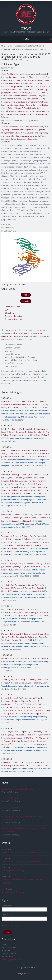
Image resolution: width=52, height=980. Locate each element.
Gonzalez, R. (6, 658)
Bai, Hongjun (6, 77)
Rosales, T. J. (6, 612)
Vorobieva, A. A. (40, 744)
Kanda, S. (17, 542)
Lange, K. (22, 563)
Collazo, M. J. (33, 637)
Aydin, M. (31, 698)
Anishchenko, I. (33, 734)
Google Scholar (9, 284)
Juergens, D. (10, 734)
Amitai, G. (18, 566)
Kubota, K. (5, 548)
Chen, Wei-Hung (8, 74)
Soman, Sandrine (8, 89)
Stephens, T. (36, 404)
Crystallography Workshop (13, 870)
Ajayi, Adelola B (15, 83)
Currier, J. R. (6, 490)
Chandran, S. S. (36, 609)
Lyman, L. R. (18, 634)
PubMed (22, 284)
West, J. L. (5, 453)
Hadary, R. (40, 563)
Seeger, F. (14, 698)
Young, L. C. (34, 401)
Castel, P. (16, 521)
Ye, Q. (17, 762)
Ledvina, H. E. (39, 762)
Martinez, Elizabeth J (39, 74)
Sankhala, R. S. (7, 481)
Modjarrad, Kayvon (11, 114)
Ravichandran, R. (8, 707)
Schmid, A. (16, 487)
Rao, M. (18, 481)
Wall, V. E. (44, 401)
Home (3, 46)
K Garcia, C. (41, 710)
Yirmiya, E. (31, 563)
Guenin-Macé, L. (21, 701)
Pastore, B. (15, 683)
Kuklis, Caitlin (22, 89)
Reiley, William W (24, 111)
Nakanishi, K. (38, 683)
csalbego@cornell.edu (11, 959)
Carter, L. (41, 704)
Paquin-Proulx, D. (30, 490)
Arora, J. (24, 481)
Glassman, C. (34, 701)
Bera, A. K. (13, 432)
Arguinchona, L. (7, 704)
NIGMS (36, 374)
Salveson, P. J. (27, 744)
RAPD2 (26, 295)
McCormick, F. (18, 407)
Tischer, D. (35, 429)
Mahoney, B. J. (7, 634)
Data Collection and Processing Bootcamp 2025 (21, 861)
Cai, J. (23, 762)
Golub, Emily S (29, 83)
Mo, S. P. (28, 514)
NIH (32, 377)
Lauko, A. (17, 435)
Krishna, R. (40, 432)
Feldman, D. (8, 741)
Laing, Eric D (15, 102)
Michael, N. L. (17, 493)
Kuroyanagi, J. (9, 545)
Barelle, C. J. (41, 456)
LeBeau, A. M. (26, 456)
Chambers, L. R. (7, 762)
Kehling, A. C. (23, 679)
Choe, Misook (14, 92)
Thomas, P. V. (27, 474)
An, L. (3, 731)
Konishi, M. (8, 542)
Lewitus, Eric (44, 77)
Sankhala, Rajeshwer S (30, 92)
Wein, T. (4, 563)
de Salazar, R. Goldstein (11, 404)
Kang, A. (43, 429)
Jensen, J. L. (16, 474)
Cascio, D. (43, 637)
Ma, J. (3, 609)
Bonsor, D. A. (6, 401)
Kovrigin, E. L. (20, 615)
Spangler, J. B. (9, 713)
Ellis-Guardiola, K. (19, 637)
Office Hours (10, 313)
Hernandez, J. (40, 477)
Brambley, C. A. (23, 609)
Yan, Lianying (32, 98)
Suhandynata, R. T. (24, 765)
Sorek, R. (22, 570)
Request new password (12, 925)
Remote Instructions (13, 319)
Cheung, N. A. (43, 634)
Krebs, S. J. (41, 493)
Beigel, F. (19, 713)
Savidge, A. (6, 683)
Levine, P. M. (23, 738)
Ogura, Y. (30, 545)
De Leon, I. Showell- (19, 484)
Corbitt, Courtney (36, 89)
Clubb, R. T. (32, 640)
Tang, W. (24, 683)
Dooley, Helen (26, 114)
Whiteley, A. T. (9, 765)
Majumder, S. (26, 731)
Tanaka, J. (15, 548)
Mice (48, 129)
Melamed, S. (8, 566)
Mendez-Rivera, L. (41, 474)
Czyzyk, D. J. (6, 539)
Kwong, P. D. (43, 487)
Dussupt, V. (6, 474)
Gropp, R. (38, 713)
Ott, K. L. (24, 450)
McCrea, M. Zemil (16, 477)
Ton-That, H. (6, 640)
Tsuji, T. (41, 585)
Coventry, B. (45, 734)
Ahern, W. (26, 429)
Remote (25, 301)
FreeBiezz (30, 973)
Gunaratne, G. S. (17, 453)
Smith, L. (39, 484)
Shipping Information (13, 316)
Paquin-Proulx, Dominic (33, 108)
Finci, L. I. (16, 401)
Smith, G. (31, 484)
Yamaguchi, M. (38, 542)
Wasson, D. (6, 487)
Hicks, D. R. (27, 741)
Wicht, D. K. (32, 658)
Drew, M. (27, 517)
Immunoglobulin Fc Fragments (32, 129)
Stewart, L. (31, 710)
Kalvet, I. (25, 435)
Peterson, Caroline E (35, 80)
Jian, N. (43, 481)
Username (7, 905)
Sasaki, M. (37, 539)
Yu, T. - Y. (22, 698)
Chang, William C (8, 80)
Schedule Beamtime (13, 306)
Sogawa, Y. (26, 542)
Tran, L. (17, 731)
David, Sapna (29, 86)
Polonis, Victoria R (15, 108)
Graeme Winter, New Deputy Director (17, 789)
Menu (26, 38)
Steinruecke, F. (36, 566)
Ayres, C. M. (11, 609)
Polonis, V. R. (43, 490)
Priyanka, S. (33, 450)
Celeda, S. (43, 450)
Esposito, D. (6, 521)
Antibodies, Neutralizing (19, 126)
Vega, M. (35, 517)
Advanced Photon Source (23, 333)
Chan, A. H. (8, 517)
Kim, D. (4, 429)
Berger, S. (5, 698)
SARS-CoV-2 (21, 133)
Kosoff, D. (16, 456)
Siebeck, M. (28, 713)
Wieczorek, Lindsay (29, 95)
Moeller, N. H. (35, 453)
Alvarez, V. (33, 738)
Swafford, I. (29, 477)
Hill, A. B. (46, 566)
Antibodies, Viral (36, 126)
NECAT (26, 28)
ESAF (7, 310)
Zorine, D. (18, 741)
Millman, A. (13, 563)
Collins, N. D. (6, 493)
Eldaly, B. (35, 612)
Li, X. (34, 741)
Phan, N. (23, 658)
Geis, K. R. (26, 404)
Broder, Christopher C (30, 102)
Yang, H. (38, 698)
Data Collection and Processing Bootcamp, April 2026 (24, 852)
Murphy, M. (31, 707)
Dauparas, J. (21, 734)
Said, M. (10, 731)
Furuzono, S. (18, 536)
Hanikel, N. (22, 432)
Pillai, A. (42, 738)
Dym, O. (26, 566)
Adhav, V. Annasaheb (39, 679)
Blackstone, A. (31, 704)
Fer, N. (27, 536)
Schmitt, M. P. (17, 640)
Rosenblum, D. (7, 701)
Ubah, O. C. (6, 450)
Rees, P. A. (5, 484)
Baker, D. (46, 435)
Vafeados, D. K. (14, 744)
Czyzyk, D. (5, 585)
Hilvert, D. (33, 435)
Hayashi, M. (21, 545)
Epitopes (8, 129)
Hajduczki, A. (34, 481)
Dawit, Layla (21, 80)
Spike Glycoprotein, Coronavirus (24, 139)
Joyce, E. (4, 432)
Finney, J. (46, 404)
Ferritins (15, 129)
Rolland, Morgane (8, 111)
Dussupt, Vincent (16, 86)
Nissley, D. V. (6, 407)
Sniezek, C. (19, 704)
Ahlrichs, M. (21, 707)
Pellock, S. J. (8, 435)
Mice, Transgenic (8, 133)
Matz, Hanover (19, 77)
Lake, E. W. (15, 450)
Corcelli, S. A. (9, 615)
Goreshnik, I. (37, 731)
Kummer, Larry (20, 98)
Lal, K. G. (4, 477)
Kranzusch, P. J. (7, 570)
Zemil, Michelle (13, 95)
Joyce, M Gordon (40, 114)
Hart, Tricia (42, 95)
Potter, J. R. (25, 401)
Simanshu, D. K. (34, 407)
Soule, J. (34, 634)
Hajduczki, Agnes (23, 74)
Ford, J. (27, 634)
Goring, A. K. (6, 637)
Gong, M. (29, 762)
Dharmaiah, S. (7, 514)
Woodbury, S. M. (14, 429)
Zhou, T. (33, 487)
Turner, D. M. (30, 588)
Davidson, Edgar (18, 105)
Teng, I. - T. (25, 487)
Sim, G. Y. (14, 679)
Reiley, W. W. (17, 490)
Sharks (31, 136)
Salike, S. (31, 432)
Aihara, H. (7, 456)
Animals (4, 126)
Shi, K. (27, 453)
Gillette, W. (32, 585)
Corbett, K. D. (41, 765)
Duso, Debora (7, 98)
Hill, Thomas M (32, 77)
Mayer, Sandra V (43, 86)
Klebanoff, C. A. (32, 615)
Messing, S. (18, 517)
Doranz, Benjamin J (33, 105)
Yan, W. (33, 536)
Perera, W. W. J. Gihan (21, 612)
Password (7, 914)
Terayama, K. (6, 536)
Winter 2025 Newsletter (11, 798)
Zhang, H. (5, 679)
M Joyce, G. (28, 493)
